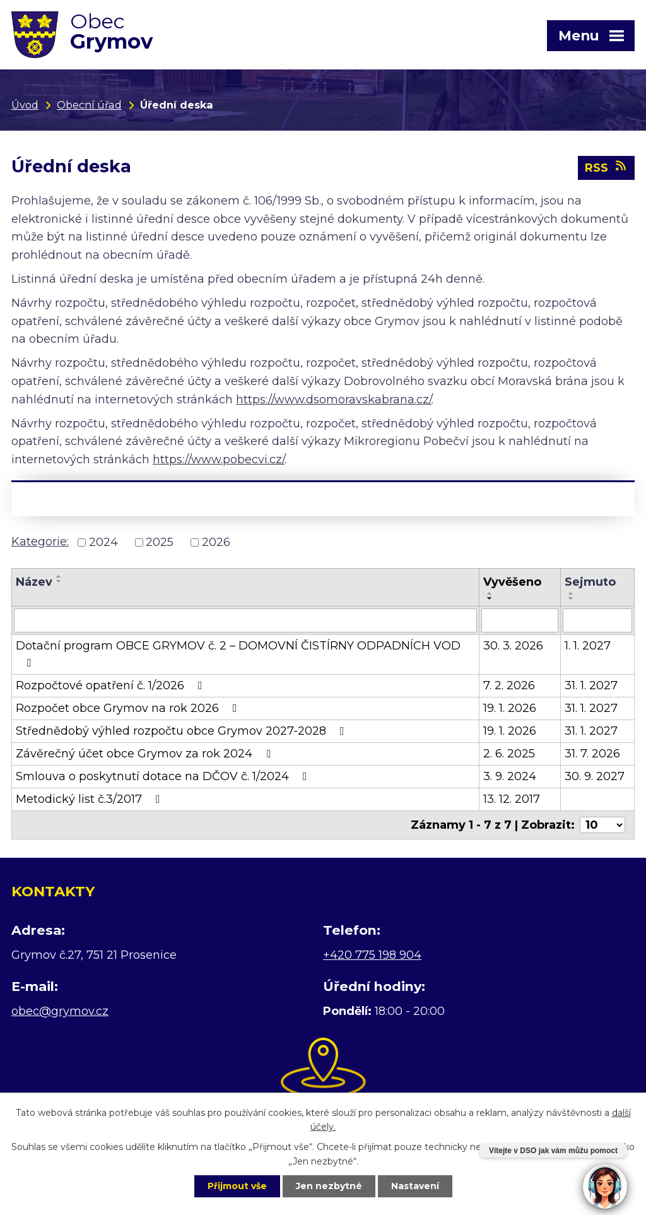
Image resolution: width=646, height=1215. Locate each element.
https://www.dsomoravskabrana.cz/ (334, 399)
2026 (216, 542)
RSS (606, 167)
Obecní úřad (89, 104)
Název (34, 582)
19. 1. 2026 (509, 708)
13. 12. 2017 (511, 799)
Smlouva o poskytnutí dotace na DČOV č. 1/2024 (164, 776)
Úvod (24, 104)
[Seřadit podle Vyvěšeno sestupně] (490, 598)
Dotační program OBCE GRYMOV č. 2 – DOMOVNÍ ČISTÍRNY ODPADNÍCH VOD (238, 653)
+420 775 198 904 (372, 955)
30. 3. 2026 (513, 646)
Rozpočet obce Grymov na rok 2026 (129, 708)
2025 (159, 542)
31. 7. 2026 (592, 754)
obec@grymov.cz (60, 1011)
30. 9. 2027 (595, 776)
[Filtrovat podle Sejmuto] (598, 620)
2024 (103, 542)
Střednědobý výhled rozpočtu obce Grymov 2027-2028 (182, 731)
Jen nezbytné (329, 1186)
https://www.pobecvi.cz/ (219, 459)
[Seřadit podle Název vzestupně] (59, 576)
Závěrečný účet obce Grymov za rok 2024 (146, 754)
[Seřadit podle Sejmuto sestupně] (571, 598)
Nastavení (415, 1186)
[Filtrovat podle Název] (245, 620)
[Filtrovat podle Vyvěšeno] (519, 620)
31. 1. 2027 (591, 685)
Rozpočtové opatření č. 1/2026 (112, 685)
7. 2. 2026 (509, 685)
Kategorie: (40, 541)
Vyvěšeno (512, 582)
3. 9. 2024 (509, 776)
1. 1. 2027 (588, 646)
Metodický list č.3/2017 (90, 799)
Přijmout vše (237, 1186)
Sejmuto (590, 582)
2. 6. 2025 (509, 754)
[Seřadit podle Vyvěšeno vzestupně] (490, 593)
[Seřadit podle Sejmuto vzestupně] (571, 593)
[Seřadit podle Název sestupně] (59, 581)
